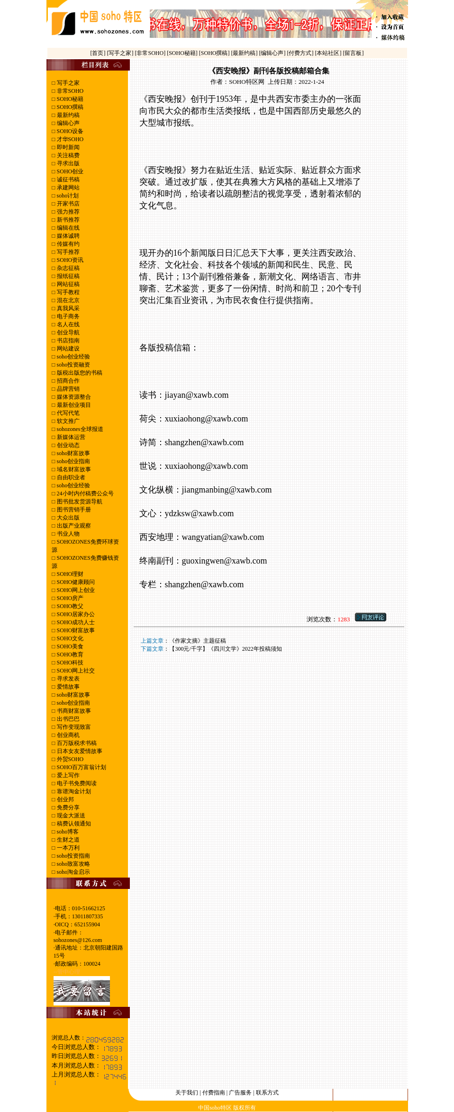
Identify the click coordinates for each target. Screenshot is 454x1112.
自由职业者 (70, 477)
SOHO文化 (69, 638)
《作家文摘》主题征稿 (197, 640)
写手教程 (67, 292)
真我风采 (67, 308)
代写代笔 (67, 413)
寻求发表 (67, 678)
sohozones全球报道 (79, 429)
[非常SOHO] (151, 53)
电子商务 (67, 316)
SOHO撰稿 (69, 107)
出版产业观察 (73, 525)
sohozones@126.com (78, 940)
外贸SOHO (69, 759)
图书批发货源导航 (78, 501)
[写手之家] (121, 53)
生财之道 (67, 839)
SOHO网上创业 (75, 590)
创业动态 (67, 445)
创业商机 (67, 735)
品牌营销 (67, 389)
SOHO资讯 (69, 260)
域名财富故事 (73, 469)
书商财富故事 (73, 711)
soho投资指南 (73, 855)
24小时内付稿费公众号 (84, 493)
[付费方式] (301, 53)
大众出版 (67, 517)
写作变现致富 (73, 727)
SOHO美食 (69, 646)
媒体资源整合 (73, 397)
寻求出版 (67, 163)
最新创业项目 (73, 405)
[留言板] (353, 53)
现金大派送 (70, 815)
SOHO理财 (69, 574)
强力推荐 (67, 211)
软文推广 (67, 421)
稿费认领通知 (73, 823)
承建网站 (67, 187)
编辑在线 (67, 227)
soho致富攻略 (73, 864)
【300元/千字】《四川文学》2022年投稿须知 (225, 649)
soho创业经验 (73, 356)
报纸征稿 (67, 276)
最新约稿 (67, 115)
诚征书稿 (67, 179)
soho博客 (67, 831)
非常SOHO (69, 91)
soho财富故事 (73, 453)
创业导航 (67, 332)
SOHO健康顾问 (75, 582)
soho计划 (67, 195)
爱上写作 (67, 775)
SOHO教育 (69, 654)
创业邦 (64, 799)
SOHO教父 (69, 606)
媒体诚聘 (67, 236)
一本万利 (67, 847)
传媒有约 (67, 244)
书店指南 (67, 340)
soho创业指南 (73, 461)
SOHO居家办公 (75, 614)
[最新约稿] (245, 53)
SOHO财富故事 (75, 630)
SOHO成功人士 (75, 622)
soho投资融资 (73, 364)
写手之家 (67, 83)
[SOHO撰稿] (215, 53)
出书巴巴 (67, 719)
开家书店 (67, 203)
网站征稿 (67, 284)
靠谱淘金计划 (73, 791)
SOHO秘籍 (69, 99)
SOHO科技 (69, 662)
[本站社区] (328, 53)
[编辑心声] (273, 53)
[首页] (98, 53)
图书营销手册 (73, 509)
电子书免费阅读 (76, 783)
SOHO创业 (69, 171)
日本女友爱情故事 (78, 751)
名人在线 (67, 324)
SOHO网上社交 (75, 670)
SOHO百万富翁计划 (81, 767)
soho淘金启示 (73, 872)
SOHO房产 (69, 598)
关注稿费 (67, 155)
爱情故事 (67, 686)
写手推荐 (67, 252)
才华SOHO (69, 139)
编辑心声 (67, 123)
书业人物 (67, 533)
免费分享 (67, 807)
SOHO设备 (69, 131)
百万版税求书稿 (76, 743)
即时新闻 (67, 147)
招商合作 (67, 380)
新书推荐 (67, 219)
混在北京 (67, 300)
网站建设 (67, 348)
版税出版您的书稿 (78, 372)
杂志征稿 (67, 268)
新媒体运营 (70, 437)
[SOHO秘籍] (183, 53)
